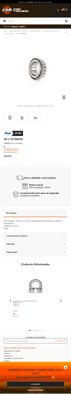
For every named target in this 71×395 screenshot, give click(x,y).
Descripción (35, 213)
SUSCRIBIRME (59, 341)
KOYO (21, 302)
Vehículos (35, 244)
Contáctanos (8, 356)
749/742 (16, 305)
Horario (6, 361)
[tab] (35, 213)
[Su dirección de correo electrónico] (28, 341)
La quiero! (35, 384)
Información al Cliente (12, 351)
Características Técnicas (35, 236)
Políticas (7, 353)
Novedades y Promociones (13, 358)
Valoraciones (35, 252)
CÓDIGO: (7, 143)
